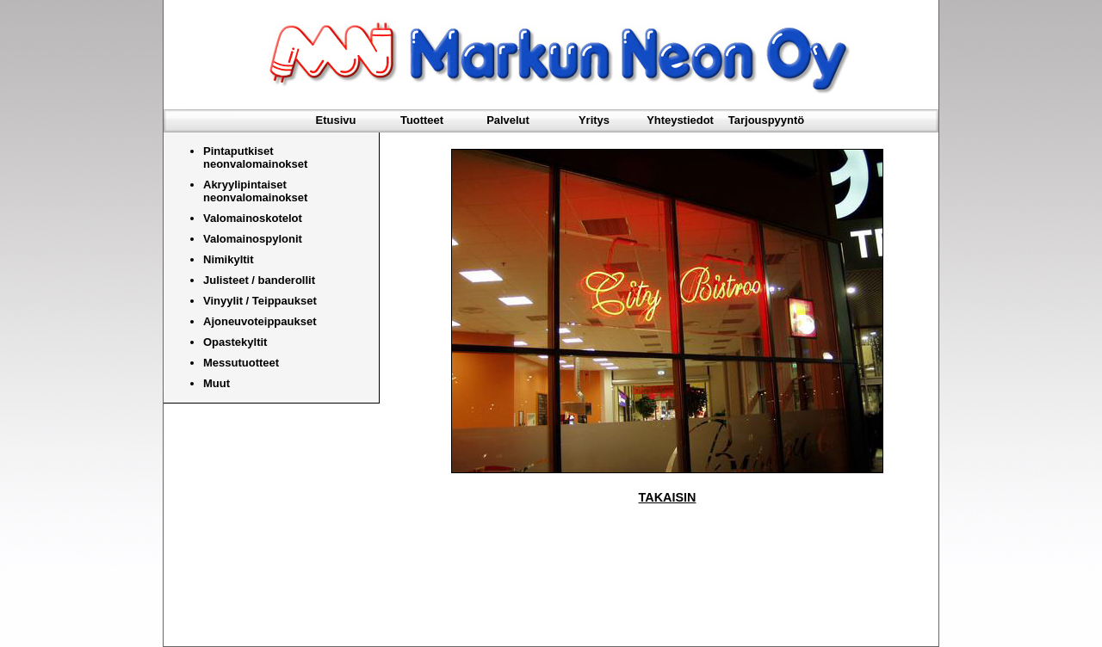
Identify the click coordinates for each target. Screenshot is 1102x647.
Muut (216, 383)
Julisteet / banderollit (259, 280)
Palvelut (507, 120)
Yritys (594, 120)
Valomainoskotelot (252, 218)
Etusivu (336, 120)
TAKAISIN (667, 497)
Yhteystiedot (680, 120)
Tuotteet (421, 120)
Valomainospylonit (252, 238)
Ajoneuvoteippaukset (259, 321)
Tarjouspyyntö (766, 120)
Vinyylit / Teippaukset (260, 300)
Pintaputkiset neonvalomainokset (255, 157)
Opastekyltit (235, 342)
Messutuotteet (241, 362)
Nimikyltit (228, 259)
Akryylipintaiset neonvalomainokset (255, 191)
